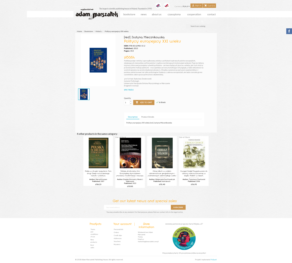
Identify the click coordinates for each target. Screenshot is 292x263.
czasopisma (174, 14)
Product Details (147, 117)
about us (156, 14)
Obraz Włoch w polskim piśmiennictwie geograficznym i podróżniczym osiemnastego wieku (162, 173)
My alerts (117, 244)
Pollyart (213, 259)
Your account (122, 224)
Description (133, 117)
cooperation (194, 14)
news (144, 14)
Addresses (118, 238)
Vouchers (117, 241)
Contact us (77, 6)
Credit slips (118, 235)
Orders (116, 232)
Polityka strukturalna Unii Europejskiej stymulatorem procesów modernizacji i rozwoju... (130, 173)
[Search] (202, 26)
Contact (211, 14)
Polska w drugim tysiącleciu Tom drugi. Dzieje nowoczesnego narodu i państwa (98, 173)
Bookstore (129, 14)
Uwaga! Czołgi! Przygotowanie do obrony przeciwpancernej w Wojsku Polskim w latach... (193, 173)
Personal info (118, 229)
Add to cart (144, 102)
